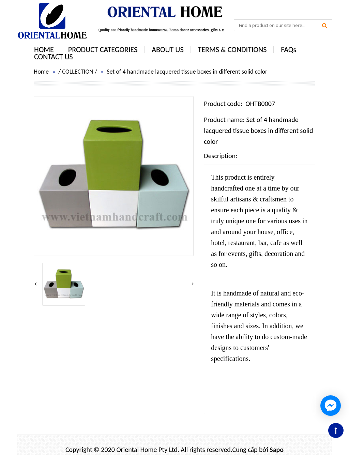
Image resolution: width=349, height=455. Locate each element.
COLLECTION (77, 71)
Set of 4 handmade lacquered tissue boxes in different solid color (187, 71)
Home (41, 71)
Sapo (277, 449)
